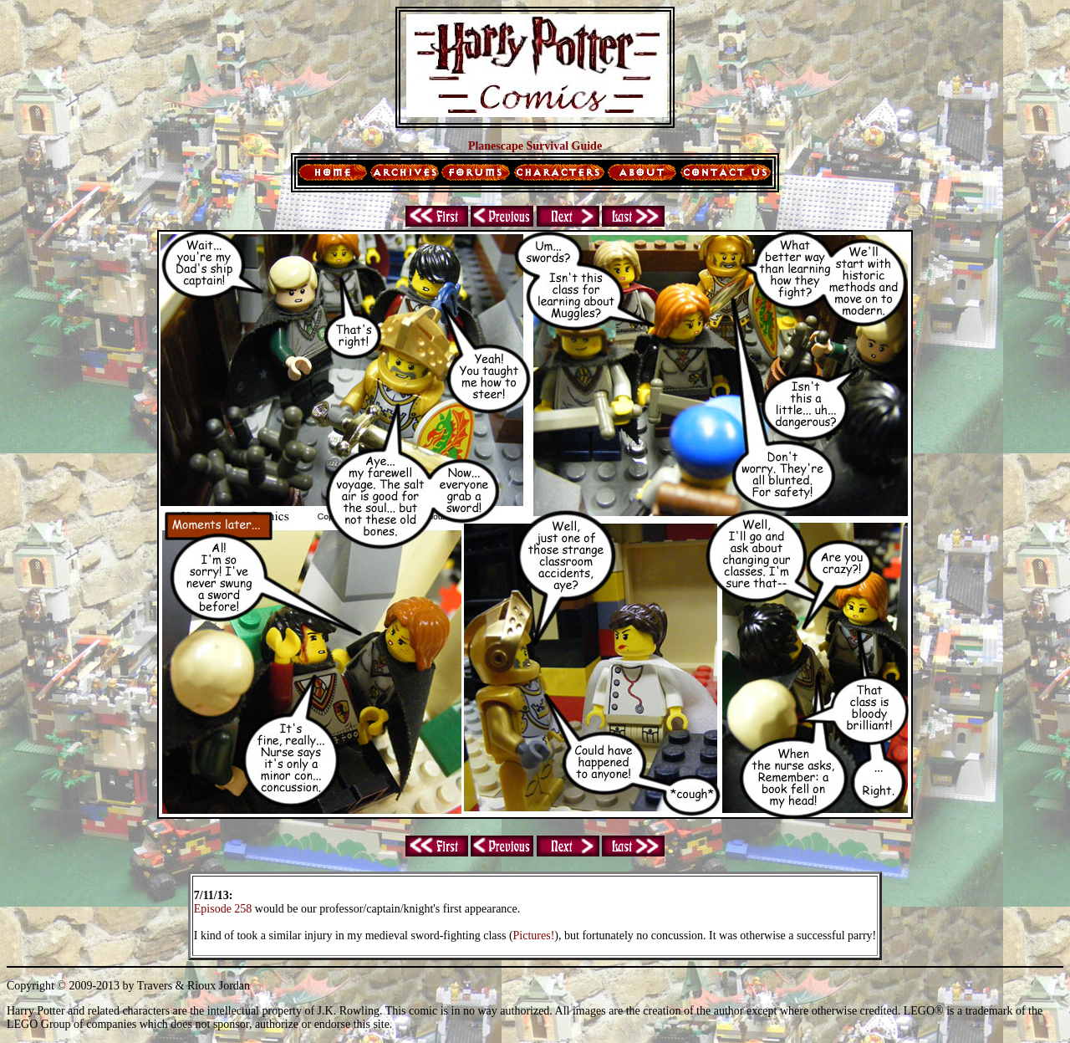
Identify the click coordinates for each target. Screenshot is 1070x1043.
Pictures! (534, 935)
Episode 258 (223, 908)
